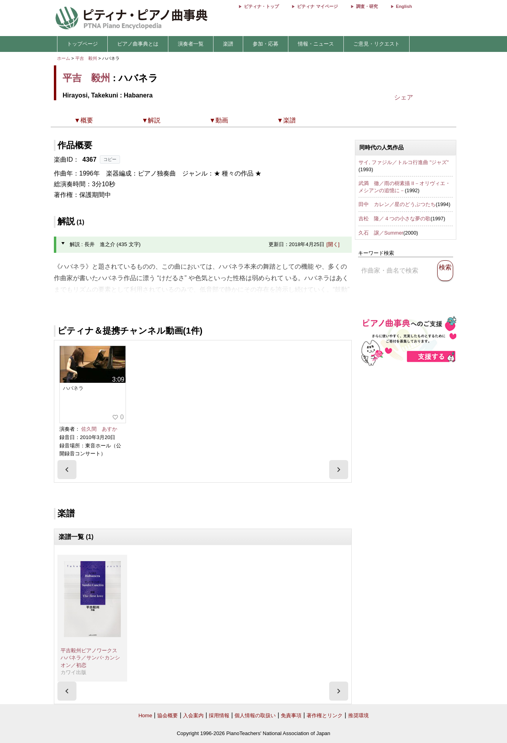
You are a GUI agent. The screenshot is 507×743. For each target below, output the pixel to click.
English (404, 6)
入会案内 (193, 715)
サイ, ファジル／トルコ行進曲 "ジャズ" (403, 162)
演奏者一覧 (191, 44)
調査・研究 (367, 6)
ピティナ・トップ (261, 6)
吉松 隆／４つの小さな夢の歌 (394, 219)
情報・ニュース (316, 44)
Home (145, 715)
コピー (109, 159)
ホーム (63, 58)
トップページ (82, 44)
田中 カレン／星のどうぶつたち (397, 204)
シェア (403, 97)
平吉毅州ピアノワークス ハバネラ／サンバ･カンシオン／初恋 (91, 657)
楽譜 (228, 44)
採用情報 (219, 715)
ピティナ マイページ (317, 6)
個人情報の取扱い (255, 715)
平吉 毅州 (86, 58)
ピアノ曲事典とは (137, 44)
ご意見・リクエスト (376, 44)
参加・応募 (265, 44)
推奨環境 (358, 715)
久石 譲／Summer (380, 233)
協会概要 (167, 715)
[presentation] (66, 469)
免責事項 (291, 715)
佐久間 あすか (99, 429)
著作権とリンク (325, 715)
